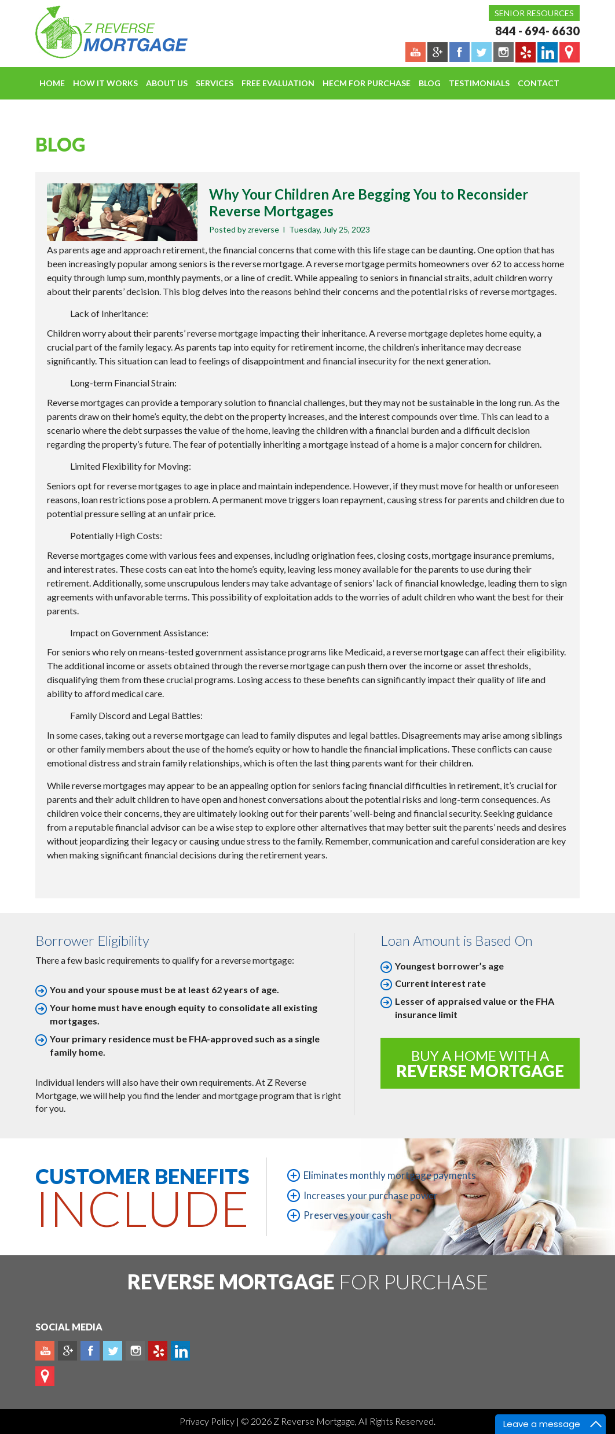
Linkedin (180, 1351)
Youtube (44, 1351)
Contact (538, 83)
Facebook (90, 1351)
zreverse (263, 229)
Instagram (135, 1351)
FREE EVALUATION (277, 83)
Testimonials (479, 83)
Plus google (67, 1351)
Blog (430, 83)
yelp (157, 1351)
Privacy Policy (208, 1420)
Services (214, 83)
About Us (167, 83)
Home (52, 83)
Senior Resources (534, 13)
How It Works (105, 83)
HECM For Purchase (367, 83)
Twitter (112, 1351)
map (44, 1376)
